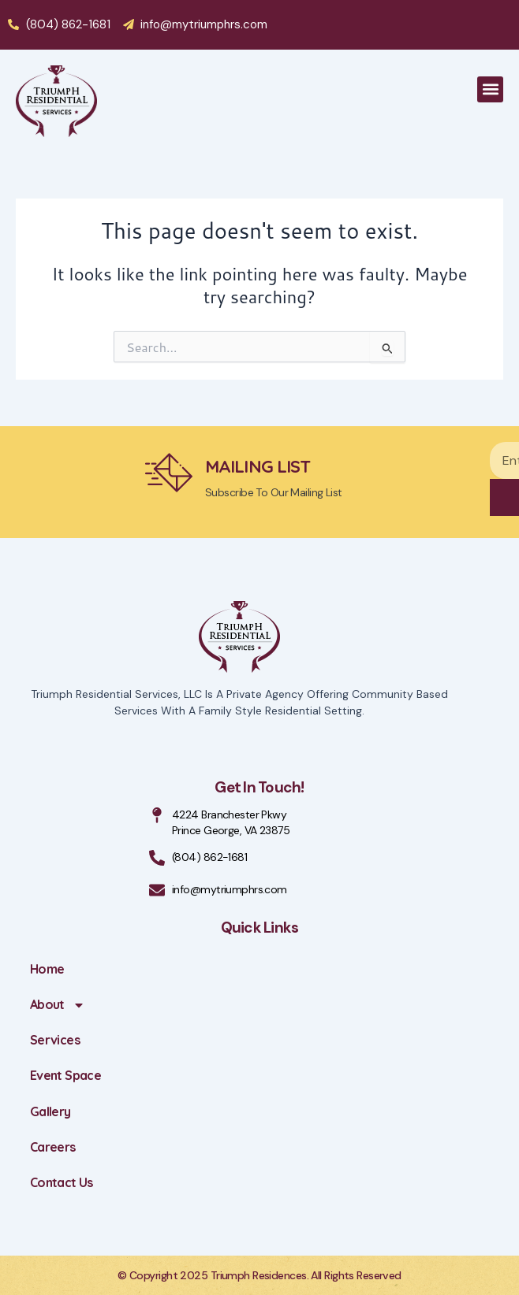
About (57, 1005)
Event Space (65, 1075)
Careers (53, 1147)
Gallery (50, 1111)
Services (55, 1040)
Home (47, 969)
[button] (490, 89)
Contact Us (61, 1182)
